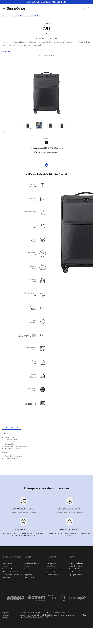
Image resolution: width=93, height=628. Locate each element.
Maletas (13, 16)
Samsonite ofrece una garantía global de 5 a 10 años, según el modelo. (69, 534)
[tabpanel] (46, 451)
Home (4, 16)
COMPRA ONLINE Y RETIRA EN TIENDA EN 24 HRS (46, 2)
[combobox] (84, 615)
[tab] (11, 428)
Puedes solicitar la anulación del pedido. (69, 513)
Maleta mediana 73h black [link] (29, 16)
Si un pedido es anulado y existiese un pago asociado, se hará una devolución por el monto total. (23, 534)
